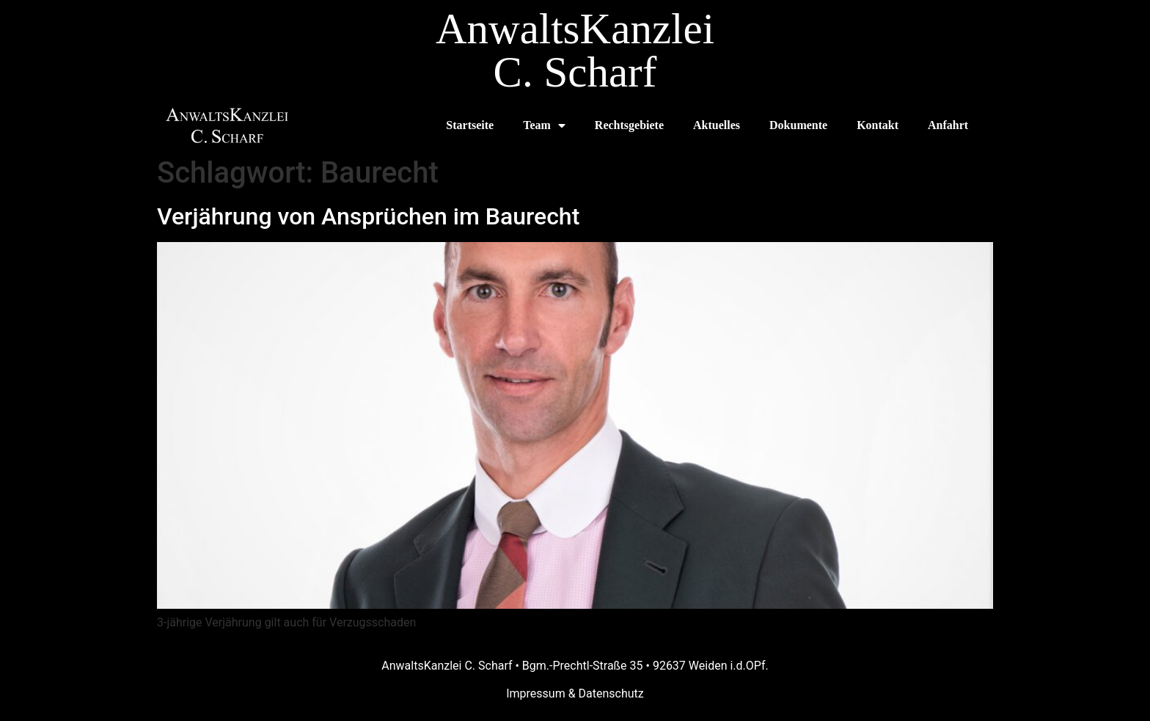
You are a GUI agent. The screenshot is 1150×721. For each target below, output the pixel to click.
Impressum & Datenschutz (575, 693)
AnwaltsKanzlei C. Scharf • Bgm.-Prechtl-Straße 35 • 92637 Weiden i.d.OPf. (574, 666)
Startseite (470, 125)
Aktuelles (716, 125)
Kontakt (877, 125)
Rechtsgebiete (629, 125)
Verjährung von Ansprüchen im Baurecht (368, 216)
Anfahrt (948, 125)
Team (544, 125)
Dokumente (798, 125)
